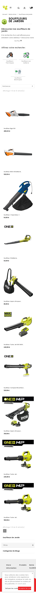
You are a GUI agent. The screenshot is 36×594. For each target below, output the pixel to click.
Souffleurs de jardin (11, 538)
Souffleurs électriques (18, 79)
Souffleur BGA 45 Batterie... (13, 172)
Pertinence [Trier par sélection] (18, 86)
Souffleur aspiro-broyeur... (13, 301)
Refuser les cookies (11, 588)
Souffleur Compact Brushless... (14, 388)
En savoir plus (21, 584)
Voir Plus (17, 41)
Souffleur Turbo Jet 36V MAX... (14, 344)
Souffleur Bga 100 (9, 128)
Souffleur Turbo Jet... (11, 474)
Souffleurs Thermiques (10, 62)
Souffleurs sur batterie (26, 62)
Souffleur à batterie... (11, 258)
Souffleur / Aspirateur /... (12, 215)
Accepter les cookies (25, 588)
